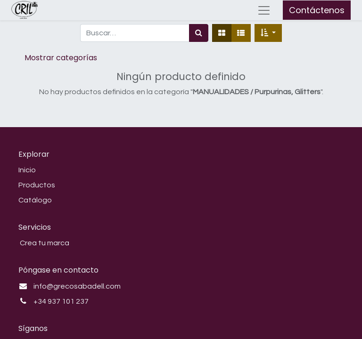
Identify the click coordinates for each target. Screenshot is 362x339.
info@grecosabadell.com (77, 286)
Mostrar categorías (61, 57)
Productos (36, 185)
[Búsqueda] (198, 33)
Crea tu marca (43, 243)
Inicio (27, 170)
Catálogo (35, 200)
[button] (268, 33)
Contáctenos (317, 10)
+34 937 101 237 (61, 301)
